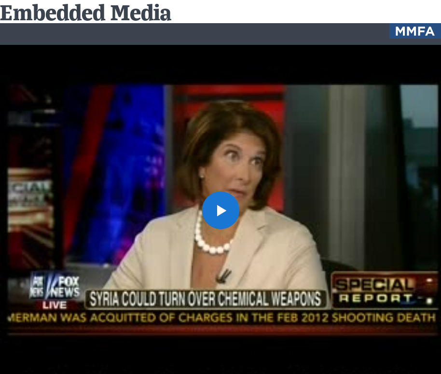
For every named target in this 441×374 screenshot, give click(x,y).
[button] (220, 209)
